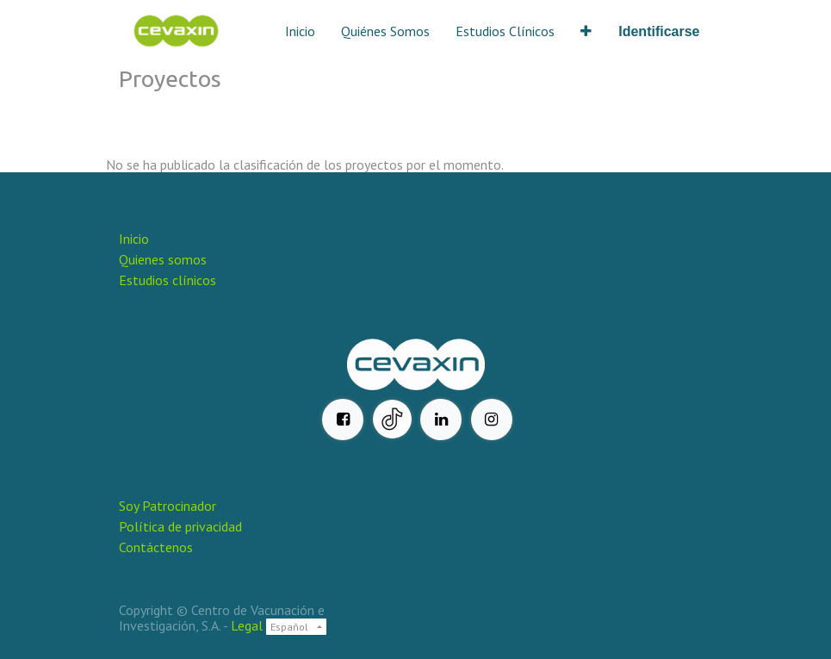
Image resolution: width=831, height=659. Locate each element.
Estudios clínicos (167, 280)
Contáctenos (156, 547)
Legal (247, 625)
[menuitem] (300, 31)
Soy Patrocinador (169, 505)
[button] (586, 31)
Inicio (134, 238)
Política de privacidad (180, 526)
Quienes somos (163, 259)
